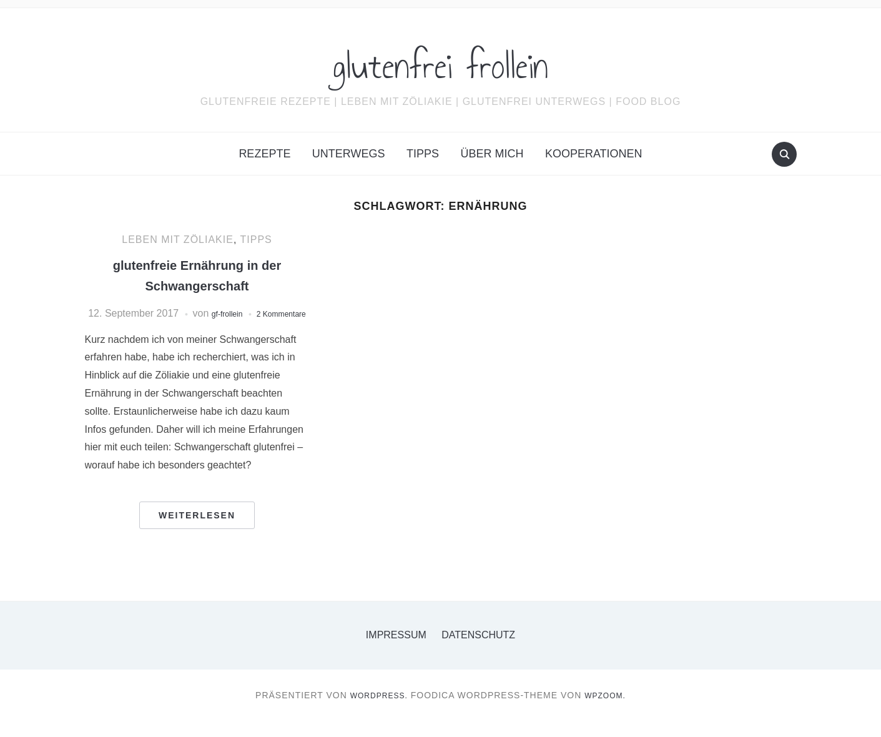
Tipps (422, 153)
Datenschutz (478, 651)
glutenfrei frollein (440, 62)
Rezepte (264, 153)
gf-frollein (249, 313)
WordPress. (376, 711)
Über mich (491, 153)
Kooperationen (593, 153)
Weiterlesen (197, 532)
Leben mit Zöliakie (178, 239)
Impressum (396, 651)
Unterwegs (348, 153)
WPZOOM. (609, 711)
